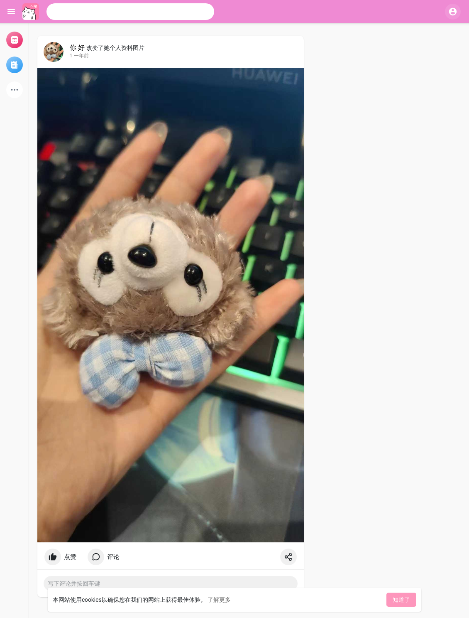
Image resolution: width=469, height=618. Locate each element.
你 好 (77, 48)
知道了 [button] (401, 599)
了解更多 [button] (219, 599)
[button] (130, 11)
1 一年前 (79, 56)
